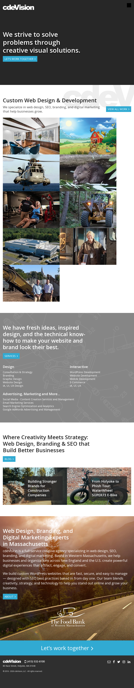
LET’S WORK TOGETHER (19, 59)
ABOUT (9, 596)
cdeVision (18, 7)
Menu (129, 5)
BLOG (8, 459)
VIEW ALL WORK (117, 109)
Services (10, 356)
